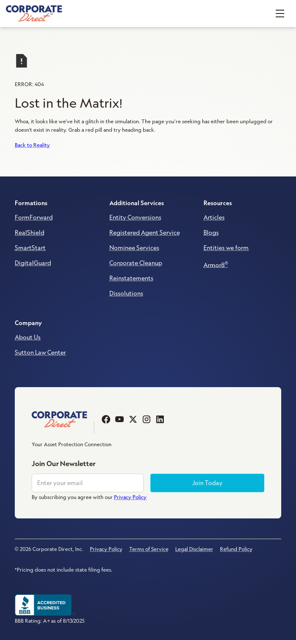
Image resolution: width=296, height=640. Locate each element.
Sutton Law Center (40, 352)
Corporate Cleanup (135, 263)
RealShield (29, 232)
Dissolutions (126, 293)
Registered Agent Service (144, 232)
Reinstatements (131, 278)
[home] (34, 13)
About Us (28, 337)
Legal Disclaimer (194, 549)
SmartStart (30, 248)
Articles (214, 217)
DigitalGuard (33, 263)
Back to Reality (32, 145)
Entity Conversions (135, 217)
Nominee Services (134, 248)
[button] (280, 13)
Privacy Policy (106, 549)
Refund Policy (236, 549)
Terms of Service (148, 549)
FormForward (34, 217)
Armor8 (216, 264)
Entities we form (226, 248)
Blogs (211, 232)
